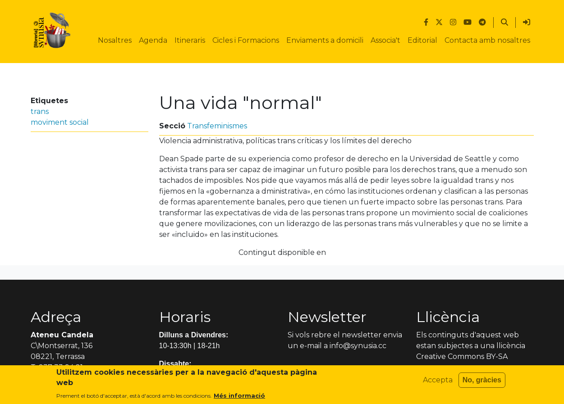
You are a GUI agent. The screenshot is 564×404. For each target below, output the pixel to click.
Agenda (153, 40)
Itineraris (189, 40)
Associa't (385, 40)
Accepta (438, 383)
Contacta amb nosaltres (487, 40)
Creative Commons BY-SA (462, 356)
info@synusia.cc (358, 345)
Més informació (239, 398)
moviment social (60, 122)
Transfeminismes (217, 126)
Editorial (422, 40)
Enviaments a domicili (324, 40)
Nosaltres (115, 40)
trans (40, 111)
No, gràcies (482, 383)
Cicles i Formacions (245, 40)
